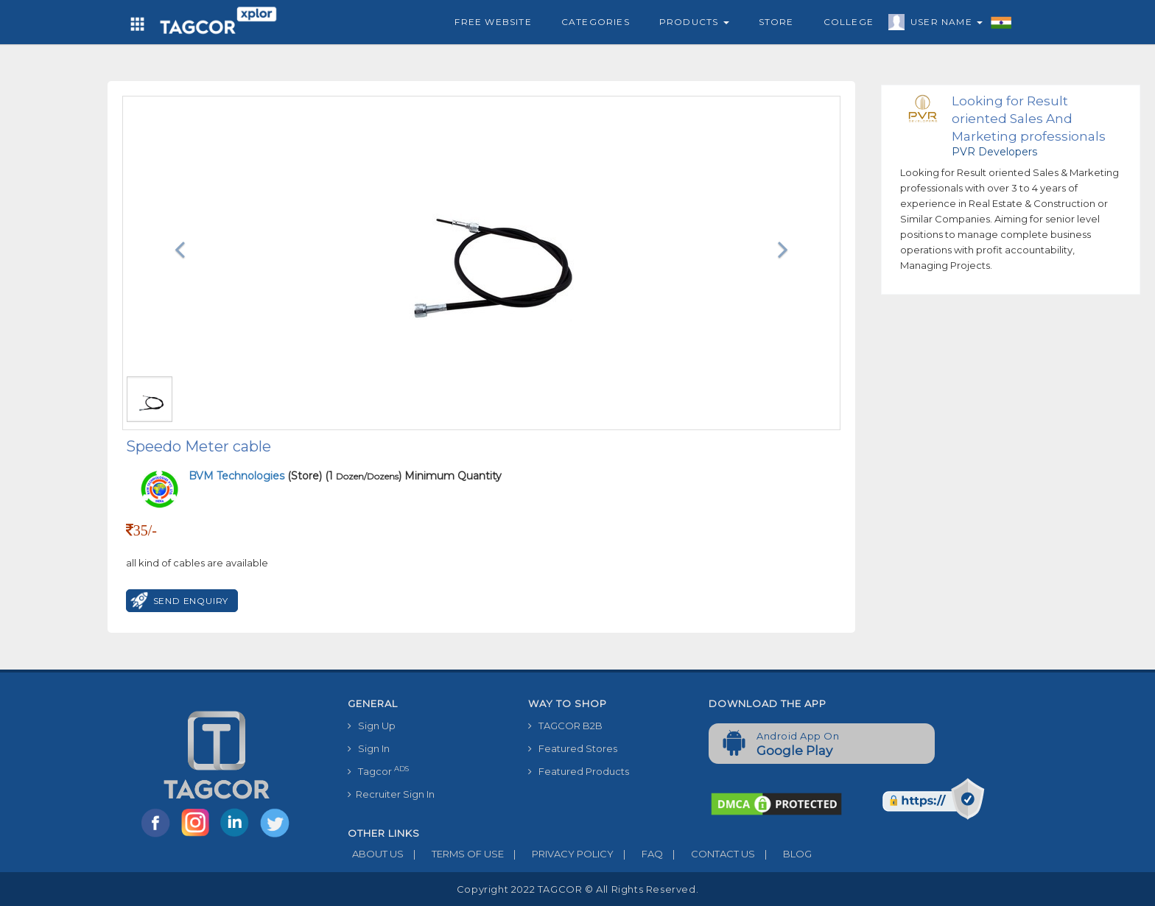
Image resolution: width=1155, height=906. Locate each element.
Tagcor (378, 771)
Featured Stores (572, 748)
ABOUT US (376, 854)
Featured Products (578, 771)
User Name (942, 24)
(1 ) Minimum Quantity (413, 475)
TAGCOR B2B (565, 725)
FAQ (638, 854)
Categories (595, 21)
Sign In (369, 748)
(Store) (255, 475)
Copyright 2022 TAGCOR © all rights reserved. (577, 889)
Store (776, 21)
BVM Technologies (238, 475)
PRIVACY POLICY (559, 854)
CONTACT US (709, 854)
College (849, 21)
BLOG (783, 854)
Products (694, 21)
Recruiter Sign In (391, 794)
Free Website (492, 21)
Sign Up (372, 725)
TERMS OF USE (454, 854)
